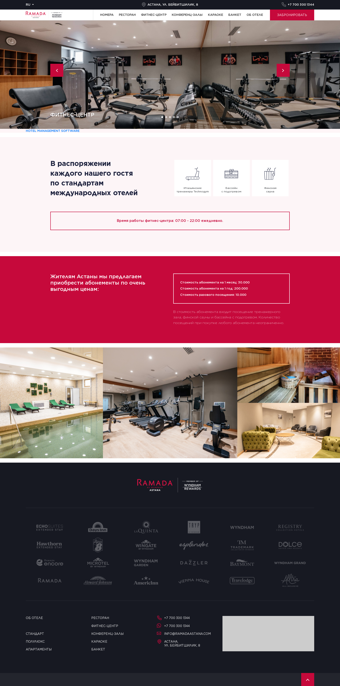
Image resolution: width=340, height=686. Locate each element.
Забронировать (292, 15)
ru (28, 4)
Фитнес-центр (154, 14)
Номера (107, 14)
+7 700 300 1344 (297, 4)
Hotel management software (53, 131)
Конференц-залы (187, 14)
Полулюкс (35, 641)
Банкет (234, 14)
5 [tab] (178, 117)
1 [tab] (162, 117)
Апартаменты (39, 649)
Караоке (215, 14)
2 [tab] (166, 117)
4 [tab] (174, 117)
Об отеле (255, 14)
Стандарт (35, 633)
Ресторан (127, 14)
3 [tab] (170, 117)
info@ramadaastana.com (184, 633)
